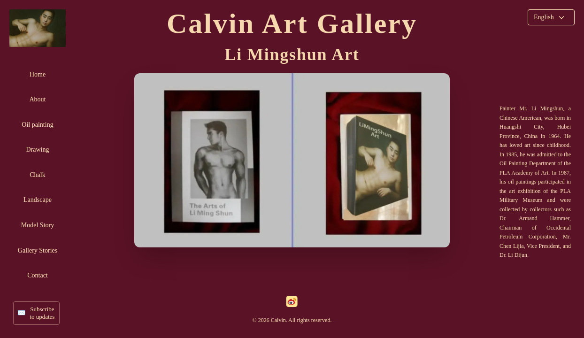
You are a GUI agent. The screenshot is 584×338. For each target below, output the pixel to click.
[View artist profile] (292, 160)
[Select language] (551, 17)
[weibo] (292, 301)
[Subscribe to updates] (36, 313)
